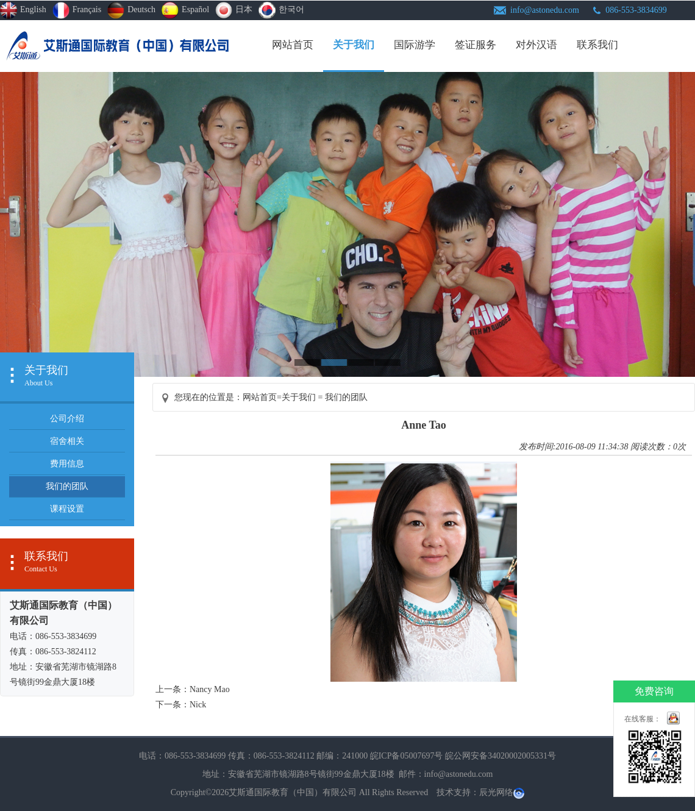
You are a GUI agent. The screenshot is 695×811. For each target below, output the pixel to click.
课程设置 (67, 508)
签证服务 (475, 45)
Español (185, 10)
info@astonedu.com (544, 10)
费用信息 (67, 463)
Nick (198, 704)
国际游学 (414, 45)
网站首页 (292, 45)
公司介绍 (67, 418)
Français (76, 10)
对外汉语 (536, 45)
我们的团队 (67, 486)
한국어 (281, 10)
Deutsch (131, 10)
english (23, 10)
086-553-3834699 (635, 10)
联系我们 (597, 45)
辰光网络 (496, 792)
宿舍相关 (67, 441)
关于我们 (353, 45)
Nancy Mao (210, 689)
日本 (233, 10)
